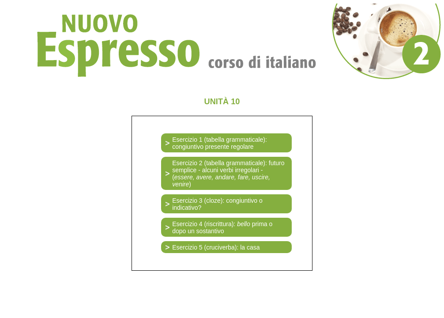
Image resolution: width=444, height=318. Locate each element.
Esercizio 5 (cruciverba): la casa (216, 247)
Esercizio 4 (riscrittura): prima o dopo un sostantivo (222, 227)
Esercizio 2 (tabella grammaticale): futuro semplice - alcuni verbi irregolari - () (228, 173)
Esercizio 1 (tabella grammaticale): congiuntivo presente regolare (219, 143)
